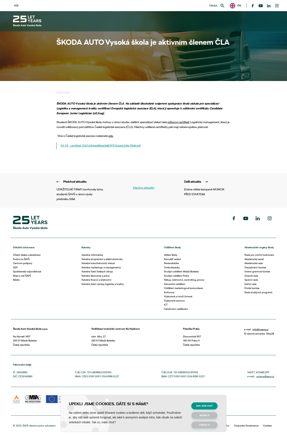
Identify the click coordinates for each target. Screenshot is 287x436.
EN (235, 6)
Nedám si (204, 415)
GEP (15, 267)
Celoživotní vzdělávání (176, 308)
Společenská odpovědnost (27, 271)
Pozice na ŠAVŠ (21, 259)
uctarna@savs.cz (265, 376)
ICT (166, 304)
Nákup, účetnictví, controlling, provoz (184, 279)
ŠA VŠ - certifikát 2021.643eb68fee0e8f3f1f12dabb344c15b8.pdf (101, 145)
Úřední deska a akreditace (26, 254)
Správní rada (251, 279)
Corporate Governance (246, 425)
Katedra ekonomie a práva (95, 275)
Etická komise (251, 288)
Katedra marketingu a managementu (101, 267)
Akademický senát (254, 259)
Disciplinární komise (255, 267)
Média (16, 279)
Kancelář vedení (172, 259)
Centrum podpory (22, 263)
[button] (235, 6)
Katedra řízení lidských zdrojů (97, 271)
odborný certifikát (178, 122)
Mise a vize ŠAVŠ (22, 275)
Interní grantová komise (257, 271)
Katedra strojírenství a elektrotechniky (102, 259)
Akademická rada (253, 263)
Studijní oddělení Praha (176, 275)
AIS (16, 5)
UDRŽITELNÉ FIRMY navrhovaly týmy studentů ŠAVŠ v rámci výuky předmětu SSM (79, 190)
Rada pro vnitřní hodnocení (259, 254)
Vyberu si (204, 425)
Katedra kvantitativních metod (98, 263)
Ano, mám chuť (204, 406)
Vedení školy (170, 254)
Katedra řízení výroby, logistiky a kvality (103, 284)
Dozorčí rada (251, 275)
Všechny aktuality (143, 188)
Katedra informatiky (92, 254)
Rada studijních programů (258, 292)
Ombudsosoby (172, 267)
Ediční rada (250, 284)
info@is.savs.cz (260, 329)
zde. (110, 136)
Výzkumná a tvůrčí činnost (178, 296)
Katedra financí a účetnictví (96, 279)
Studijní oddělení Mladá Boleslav (181, 271)
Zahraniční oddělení (174, 284)
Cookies (267, 425)
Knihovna (169, 292)
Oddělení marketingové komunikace (183, 288)
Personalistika (171, 263)
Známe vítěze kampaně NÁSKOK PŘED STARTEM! (207, 187)
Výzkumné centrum (174, 300)
